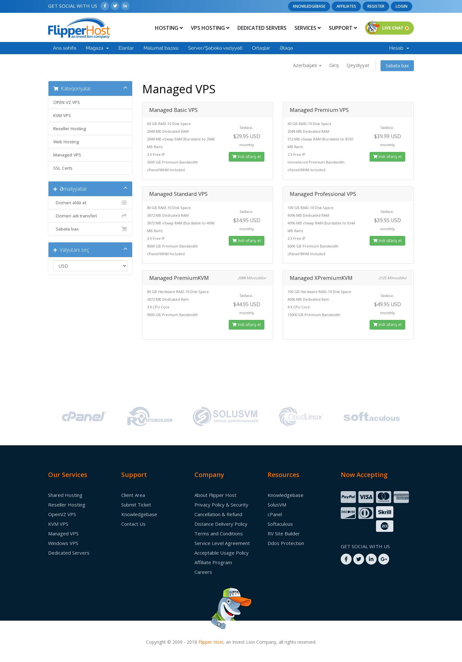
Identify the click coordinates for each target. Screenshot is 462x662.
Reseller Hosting (69, 128)
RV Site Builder (284, 533)
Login (401, 6)
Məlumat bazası (160, 48)
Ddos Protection (286, 543)
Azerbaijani (307, 65)
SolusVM (277, 504)
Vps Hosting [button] (210, 27)
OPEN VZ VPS (66, 102)
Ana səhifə (64, 48)
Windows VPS (63, 543)
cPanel (275, 514)
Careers (203, 572)
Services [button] (308, 27)
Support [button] (343, 27)
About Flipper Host (215, 495)
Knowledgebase (309, 6)
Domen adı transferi (90, 216)
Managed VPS (67, 155)
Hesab (399, 48)
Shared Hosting (65, 495)
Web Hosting (66, 142)
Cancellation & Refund (218, 514)
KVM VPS (62, 115)
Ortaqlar (261, 48)
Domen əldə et (90, 202)
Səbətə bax (397, 66)
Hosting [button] (169, 27)
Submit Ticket (136, 504)
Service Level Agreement (222, 543)
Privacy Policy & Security (221, 504)
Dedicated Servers (262, 27)
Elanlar (126, 48)
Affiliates (346, 6)
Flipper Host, (211, 642)
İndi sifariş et (246, 156)
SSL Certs (63, 168)
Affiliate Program (213, 562)
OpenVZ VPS (62, 514)
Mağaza (97, 48)
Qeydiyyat (357, 65)
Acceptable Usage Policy (221, 552)
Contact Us (133, 524)
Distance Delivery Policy (220, 524)
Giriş (334, 65)
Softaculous (280, 524)
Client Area (133, 495)
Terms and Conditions (218, 533)
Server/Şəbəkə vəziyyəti (215, 48)
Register (375, 6)
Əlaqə (286, 48)
